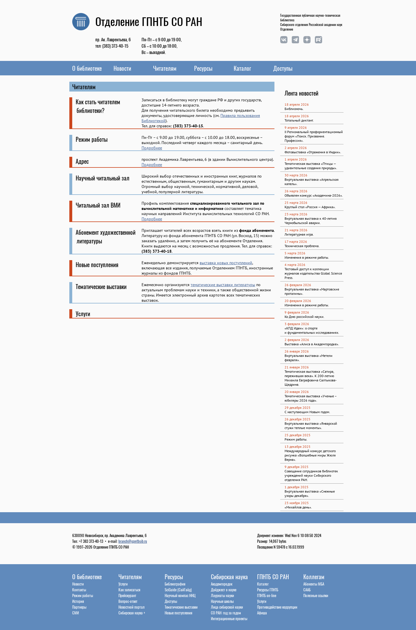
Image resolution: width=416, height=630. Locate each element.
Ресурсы (203, 68)
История (78, 601)
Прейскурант (127, 595)
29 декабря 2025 (298, 407)
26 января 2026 (297, 351)
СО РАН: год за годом (226, 613)
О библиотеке (87, 68)
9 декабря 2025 (297, 467)
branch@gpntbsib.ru (132, 541)
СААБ (307, 589)
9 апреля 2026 (296, 127)
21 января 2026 (297, 367)
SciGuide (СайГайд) (178, 589)
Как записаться (129, 589)
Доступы (282, 68)
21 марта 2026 (296, 230)
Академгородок (221, 584)
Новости (122, 68)
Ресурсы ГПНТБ (267, 589)
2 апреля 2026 (296, 148)
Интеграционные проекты (229, 618)
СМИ (75, 613)
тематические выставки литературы (223, 284)
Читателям (165, 68)
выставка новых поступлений (226, 262)
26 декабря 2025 (298, 419)
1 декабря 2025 (297, 487)
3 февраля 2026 (297, 324)
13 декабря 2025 (298, 446)
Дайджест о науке (223, 589)
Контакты (79, 589)
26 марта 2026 (296, 191)
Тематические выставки (181, 607)
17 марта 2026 (296, 241)
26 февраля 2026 (298, 285)
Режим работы (82, 595)
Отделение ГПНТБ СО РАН (148, 21)
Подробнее (152, 147)
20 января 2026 (297, 391)
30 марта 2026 (296, 175)
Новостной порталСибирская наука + (131, 610)
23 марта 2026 (296, 214)
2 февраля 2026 (297, 340)
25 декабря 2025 (298, 435)
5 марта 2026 (295, 253)
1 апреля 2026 (296, 159)
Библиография (175, 584)
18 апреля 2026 (297, 104)
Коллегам (313, 576)
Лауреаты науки (222, 595)
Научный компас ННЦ (180, 595)
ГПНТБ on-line (266, 595)
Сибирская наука (229, 576)
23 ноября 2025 (297, 503)
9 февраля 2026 (297, 312)
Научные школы (222, 601)
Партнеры (79, 607)
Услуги (123, 584)
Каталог (242, 68)
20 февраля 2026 (298, 301)
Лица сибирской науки (227, 607)
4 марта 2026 (295, 264)
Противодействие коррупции (277, 607)
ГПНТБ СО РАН (273, 576)
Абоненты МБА (313, 584)
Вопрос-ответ (128, 601)
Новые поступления (178, 613)
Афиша (262, 613)
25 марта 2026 (296, 202)
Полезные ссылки (315, 595)
